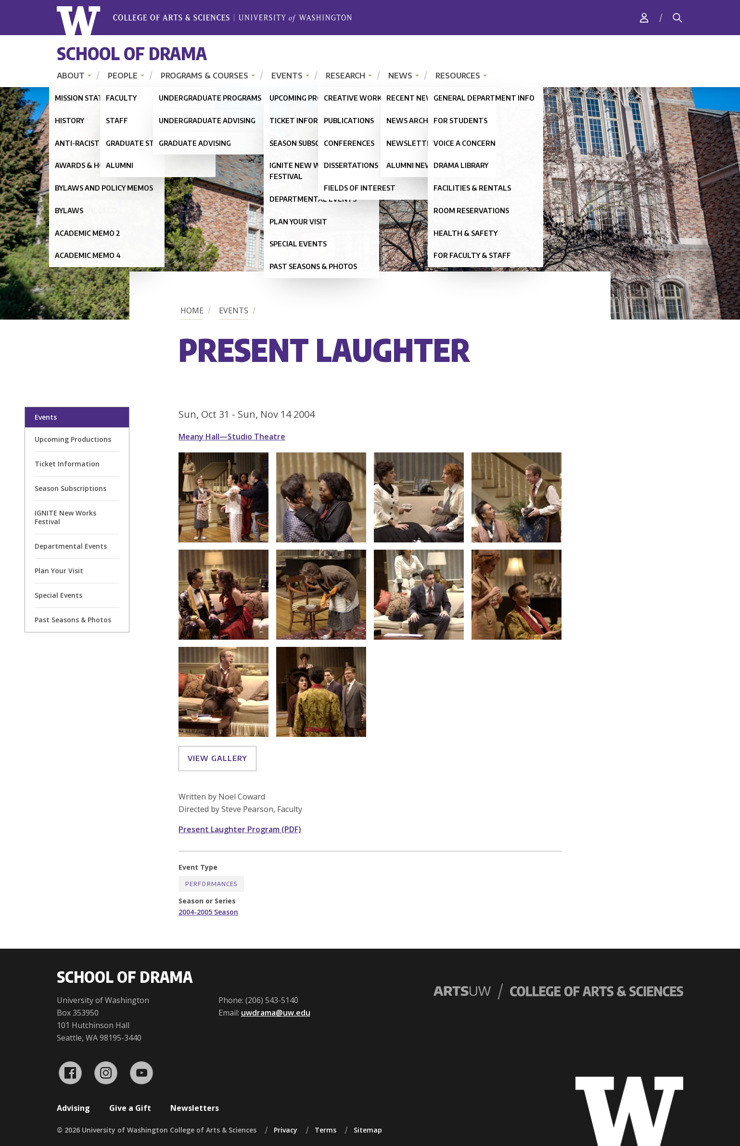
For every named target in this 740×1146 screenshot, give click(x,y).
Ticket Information (67, 463)
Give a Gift (130, 1108)
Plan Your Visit (59, 570)
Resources (457, 75)
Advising (73, 1108)
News (400, 75)
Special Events (58, 595)
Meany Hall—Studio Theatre (232, 436)
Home (192, 310)
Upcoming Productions (73, 439)
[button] (223, 539)
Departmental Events (71, 546)
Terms (325, 1129)
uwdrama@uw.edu (275, 1012)
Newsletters (194, 1108)
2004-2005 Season (208, 911)
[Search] (677, 18)
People (123, 75)
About (71, 75)
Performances (211, 884)
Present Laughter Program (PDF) (240, 829)
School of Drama (132, 53)
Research (345, 75)
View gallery (217, 758)
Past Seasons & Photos (73, 619)
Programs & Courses (204, 75)
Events (287, 75)
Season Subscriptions (70, 488)
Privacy (285, 1129)
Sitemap (368, 1129)
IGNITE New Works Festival (65, 517)
